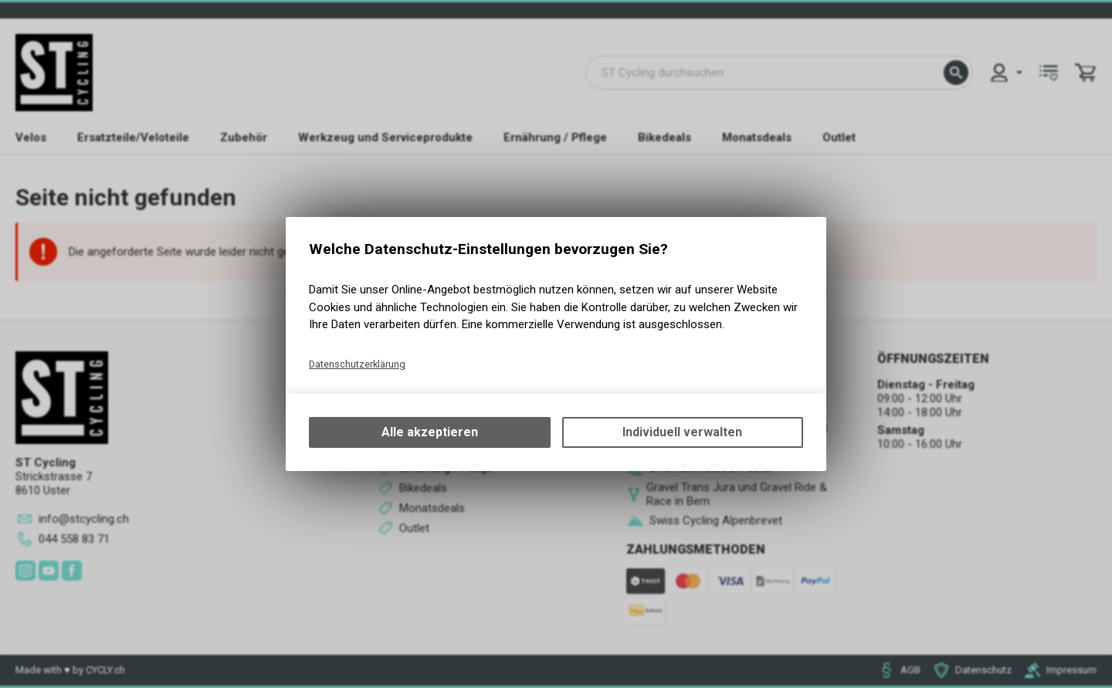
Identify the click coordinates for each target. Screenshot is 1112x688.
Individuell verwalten (682, 432)
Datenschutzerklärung (357, 364)
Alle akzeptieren (429, 432)
